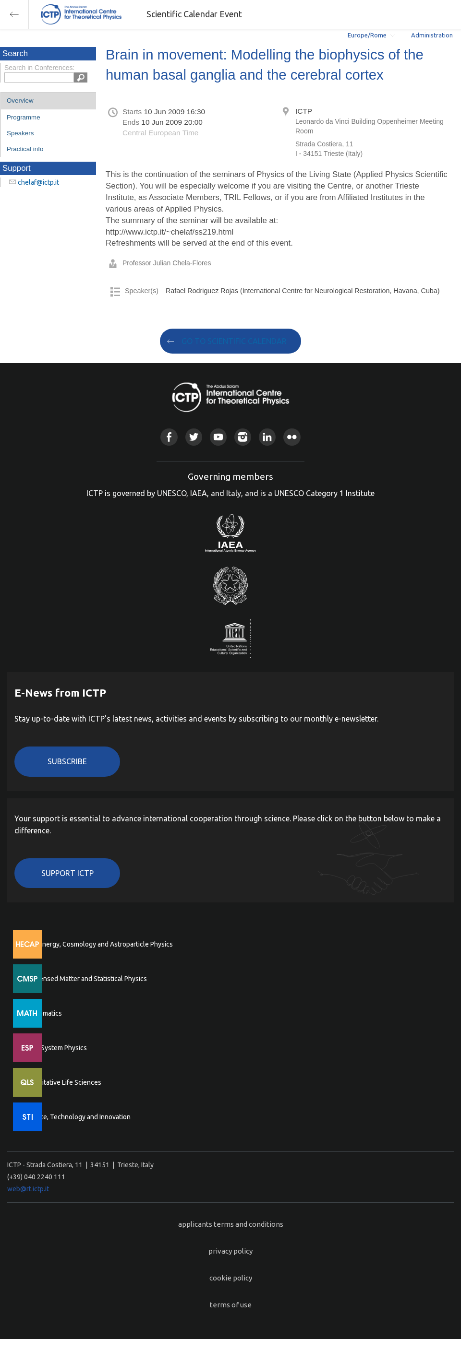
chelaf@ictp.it (38, 182)
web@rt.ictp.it (28, 1189)
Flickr (291, 436)
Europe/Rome (367, 35)
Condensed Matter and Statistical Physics (85, 979)
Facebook (168, 436)
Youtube (218, 436)
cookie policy (230, 1278)
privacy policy (230, 1251)
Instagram (242, 436)
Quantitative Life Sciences (62, 1082)
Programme (23, 117)
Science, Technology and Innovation (77, 1117)
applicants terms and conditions (230, 1224)
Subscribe (67, 761)
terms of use (231, 1305)
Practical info (25, 149)
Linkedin (267, 436)
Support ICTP (67, 873)
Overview (20, 100)
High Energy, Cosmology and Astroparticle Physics (98, 944)
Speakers (20, 133)
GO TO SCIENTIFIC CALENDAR (234, 341)
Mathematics (43, 1013)
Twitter (193, 436)
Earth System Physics (55, 1048)
